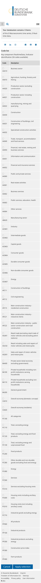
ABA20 (4, 220)
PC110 (4, 427)
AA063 (4, 202)
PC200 (4, 454)
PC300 (4, 462)
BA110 (4, 382)
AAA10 (4, 71)
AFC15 (4, 308)
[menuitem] (2, 24)
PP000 (4, 524)
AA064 (4, 211)
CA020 (4, 410)
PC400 (4, 471)
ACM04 (5, 255)
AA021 (4, 97)
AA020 (4, 88)
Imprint (23, 573)
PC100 (4, 419)
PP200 (4, 541)
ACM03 (5, 246)
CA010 (4, 401)
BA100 (4, 372)
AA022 (4, 106)
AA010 (4, 80)
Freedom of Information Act (11, 576)
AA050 (4, 150)
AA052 (4, 167)
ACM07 (5, 282)
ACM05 (5, 264)
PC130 (4, 445)
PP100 (4, 533)
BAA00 (4, 363)
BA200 (4, 392)
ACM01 (5, 229)
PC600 (4, 498)
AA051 (4, 159)
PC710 (4, 515)
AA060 (4, 176)
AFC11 (4, 290)
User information (29, 578)
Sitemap (26, 576)
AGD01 (4, 354)
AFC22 (4, 325)
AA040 (4, 141)
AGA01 (4, 335)
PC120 (4, 436)
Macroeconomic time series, (20, 33)
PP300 (4, 550)
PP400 (4, 559)
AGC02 (4, 346)
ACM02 (5, 238)
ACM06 (5, 273)
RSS (3, 581)
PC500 (4, 480)
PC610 (4, 506)
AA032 (4, 132)
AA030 (4, 115)
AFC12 (4, 299)
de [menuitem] (37, 24)
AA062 (4, 194)
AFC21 (4, 317)
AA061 (4, 185)
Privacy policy (16, 578)
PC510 (4, 489)
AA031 (4, 123)
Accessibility (5, 578)
